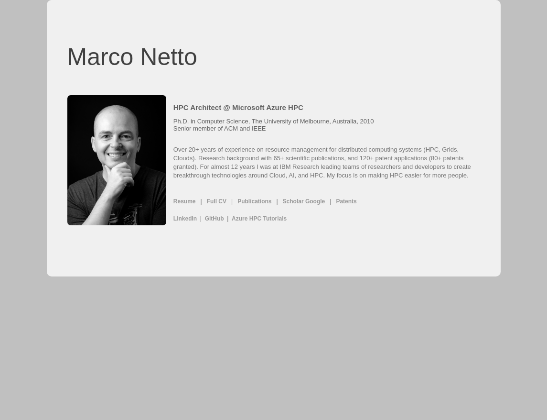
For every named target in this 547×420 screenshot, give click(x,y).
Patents (346, 201)
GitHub (214, 218)
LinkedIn (185, 218)
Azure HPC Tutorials (259, 218)
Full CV (216, 201)
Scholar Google (304, 201)
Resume (184, 201)
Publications (254, 201)
